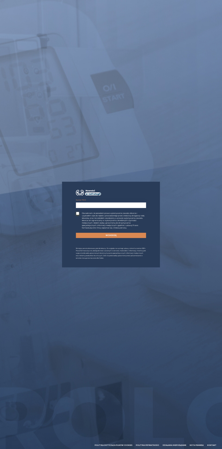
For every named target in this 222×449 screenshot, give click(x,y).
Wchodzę (111, 235)
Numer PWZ (81, 200)
